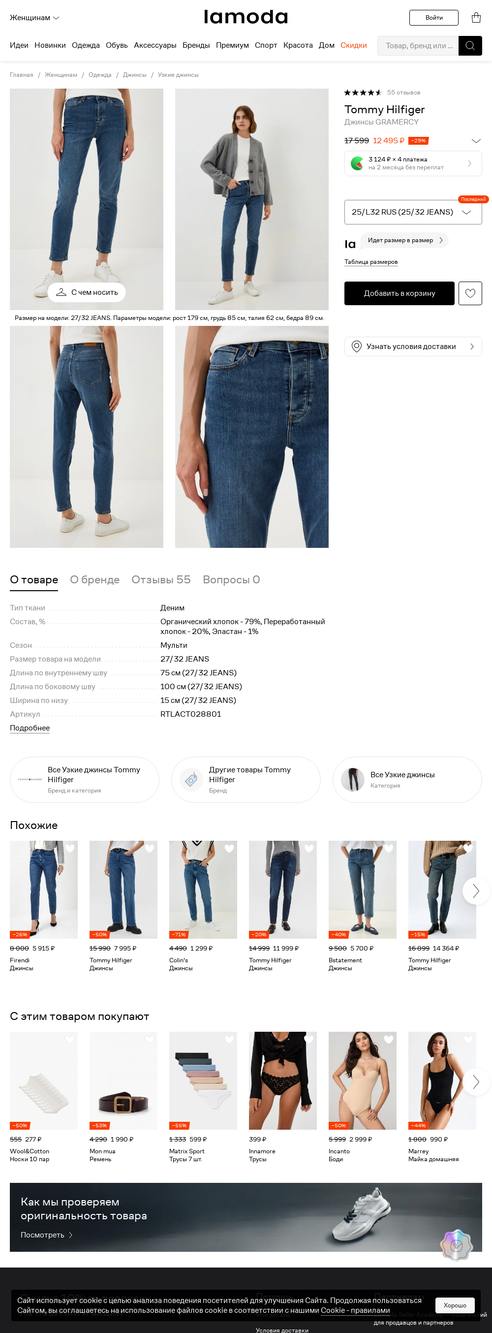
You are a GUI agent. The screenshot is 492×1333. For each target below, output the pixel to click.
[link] (246, 17)
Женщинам (35, 18)
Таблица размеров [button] (371, 261)
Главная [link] (21, 75)
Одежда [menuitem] (86, 45)
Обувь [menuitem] (117, 45)
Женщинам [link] (61, 75)
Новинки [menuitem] (50, 45)
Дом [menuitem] (327, 45)
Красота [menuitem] (298, 45)
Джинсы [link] (135, 75)
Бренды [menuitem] (196, 45)
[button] (470, 46)
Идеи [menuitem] (19, 45)
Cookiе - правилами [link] (355, 1310)
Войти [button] (434, 17)
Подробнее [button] (30, 728)
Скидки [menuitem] (353, 45)
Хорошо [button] (455, 1305)
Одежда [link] (100, 75)
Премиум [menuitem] (232, 45)
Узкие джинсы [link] (178, 75)
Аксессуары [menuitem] (155, 45)
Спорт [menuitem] (266, 45)
